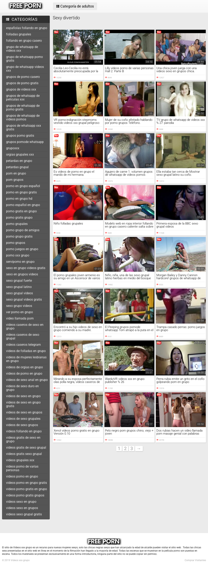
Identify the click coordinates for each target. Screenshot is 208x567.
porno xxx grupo (17, 255)
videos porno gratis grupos (25, 495)
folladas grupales (18, 34)
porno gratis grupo (19, 217)
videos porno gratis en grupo (26, 489)
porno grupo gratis (19, 236)
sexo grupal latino (19, 287)
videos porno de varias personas (22, 468)
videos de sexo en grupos (24, 412)
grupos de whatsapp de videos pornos (23, 117)
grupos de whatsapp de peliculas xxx (23, 97)
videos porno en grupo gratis (26, 483)
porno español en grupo (23, 205)
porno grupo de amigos (22, 230)
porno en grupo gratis (21, 192)
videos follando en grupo (24, 431)
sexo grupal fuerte (19, 280)
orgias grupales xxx (20, 154)
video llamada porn (20, 318)
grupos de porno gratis (22, 83)
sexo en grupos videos (22, 274)
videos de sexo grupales (23, 419)
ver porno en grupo (19, 312)
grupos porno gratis (20, 135)
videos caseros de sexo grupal (22, 336)
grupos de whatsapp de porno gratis (23, 107)
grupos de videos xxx (21, 89)
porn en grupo (16, 173)
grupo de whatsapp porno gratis (24, 58)
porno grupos (15, 243)
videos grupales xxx (20, 460)
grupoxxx (12, 148)
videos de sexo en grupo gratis (23, 404)
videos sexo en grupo (21, 502)
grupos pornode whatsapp (25, 142)
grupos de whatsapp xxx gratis (23, 127)
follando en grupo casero (24, 41)
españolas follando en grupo (26, 28)
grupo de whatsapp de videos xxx (22, 48)
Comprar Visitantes (195, 560)
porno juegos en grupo (22, 249)
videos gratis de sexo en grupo (23, 439)
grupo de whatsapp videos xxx (25, 68)
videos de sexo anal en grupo (27, 380)
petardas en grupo (19, 161)
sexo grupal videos (19, 293)
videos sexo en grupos (22, 508)
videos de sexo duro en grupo (22, 388)
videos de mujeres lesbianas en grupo (26, 359)
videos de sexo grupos (22, 425)
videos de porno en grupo (24, 373)
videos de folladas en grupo (26, 351)
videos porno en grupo (22, 476)
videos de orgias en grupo (24, 367)
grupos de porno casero (23, 77)
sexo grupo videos (19, 306)
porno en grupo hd (19, 199)
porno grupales (17, 224)
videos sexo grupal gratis (24, 514)
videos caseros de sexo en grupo (24, 326)
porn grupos (14, 180)
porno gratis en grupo (21, 211)
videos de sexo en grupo (23, 396)
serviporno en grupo (20, 262)
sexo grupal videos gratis (24, 299)
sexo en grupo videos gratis (25, 268)
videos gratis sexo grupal (24, 454)
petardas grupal (17, 167)
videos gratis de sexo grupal (26, 447)
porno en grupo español (23, 186)
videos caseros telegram (23, 345)
